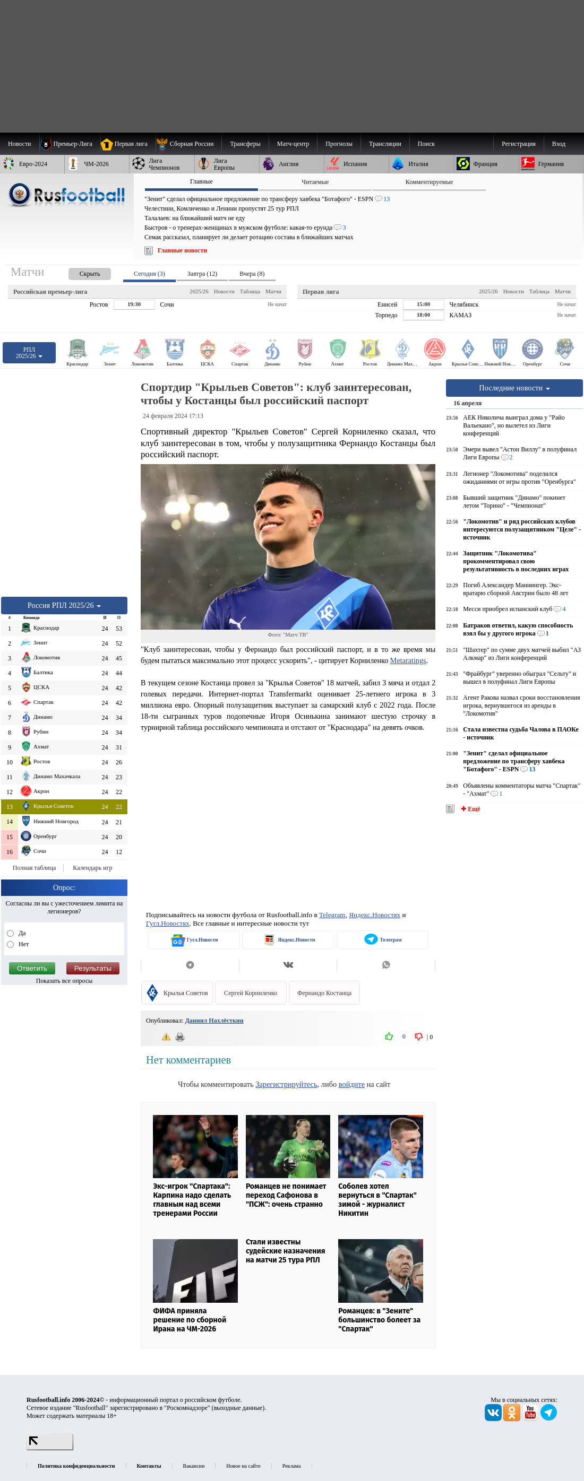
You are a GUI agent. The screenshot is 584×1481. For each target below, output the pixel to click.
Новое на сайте (243, 1466)
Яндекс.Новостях (374, 915)
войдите (352, 1084)
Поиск (426, 143)
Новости (224, 291)
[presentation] (79, 271)
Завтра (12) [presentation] (202, 273)
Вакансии (194, 1466)
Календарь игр (92, 868)
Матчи (273, 291)
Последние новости (514, 388)
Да (21, 933)
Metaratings (408, 660)
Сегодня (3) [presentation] (149, 273)
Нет (23, 944)
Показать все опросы (64, 981)
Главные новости (182, 250)
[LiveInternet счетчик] (50, 1448)
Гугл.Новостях (168, 923)
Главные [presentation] (201, 181)
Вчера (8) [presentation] (251, 273)
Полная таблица (34, 868)
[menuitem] (189, 144)
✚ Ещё (469, 809)
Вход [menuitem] (558, 143)
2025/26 (199, 291)
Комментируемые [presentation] (429, 182)
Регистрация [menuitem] (519, 143)
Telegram (332, 915)
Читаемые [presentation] (315, 182)
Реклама (291, 1466)
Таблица (250, 291)
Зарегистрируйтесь (286, 1084)
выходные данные (238, 1408)
